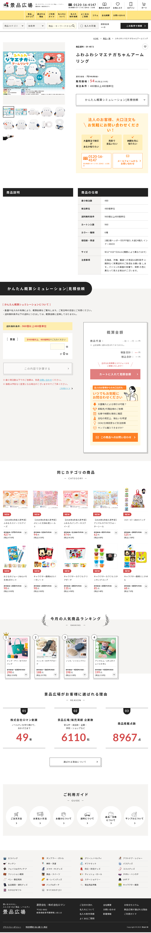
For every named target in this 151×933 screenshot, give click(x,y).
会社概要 (107, 904)
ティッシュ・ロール (91, 874)
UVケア (123, 879)
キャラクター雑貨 (128, 884)
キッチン (9, 863)
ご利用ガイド (64, 388)
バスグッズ (125, 863)
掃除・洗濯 (49, 863)
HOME (95, 38)
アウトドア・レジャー (130, 858)
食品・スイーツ (51, 874)
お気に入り (117, 7)
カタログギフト (12, 890)
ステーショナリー (90, 879)
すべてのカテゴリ (52, 890)
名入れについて (87, 909)
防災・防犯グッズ (90, 869)
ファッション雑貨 (13, 874)
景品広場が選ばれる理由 (135, 909)
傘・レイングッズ (52, 879)
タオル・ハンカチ (128, 874)
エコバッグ (10, 858)
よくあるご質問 (87, 918)
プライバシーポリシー (12, 927)
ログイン (131, 7)
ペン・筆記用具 (12, 879)
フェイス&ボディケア (15, 869)
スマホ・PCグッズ (52, 869)
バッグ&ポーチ (50, 884)
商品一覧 (106, 38)
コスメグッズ (126, 869)
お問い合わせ (45, 379)
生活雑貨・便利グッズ (15, 884)
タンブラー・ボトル (53, 858)
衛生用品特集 (88, 884)
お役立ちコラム (131, 904)
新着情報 (107, 913)
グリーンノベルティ (91, 858)
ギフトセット (88, 863)
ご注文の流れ (86, 904)
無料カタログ (104, 7)
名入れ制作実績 (87, 913)
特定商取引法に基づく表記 (36, 927)
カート (144, 7)
